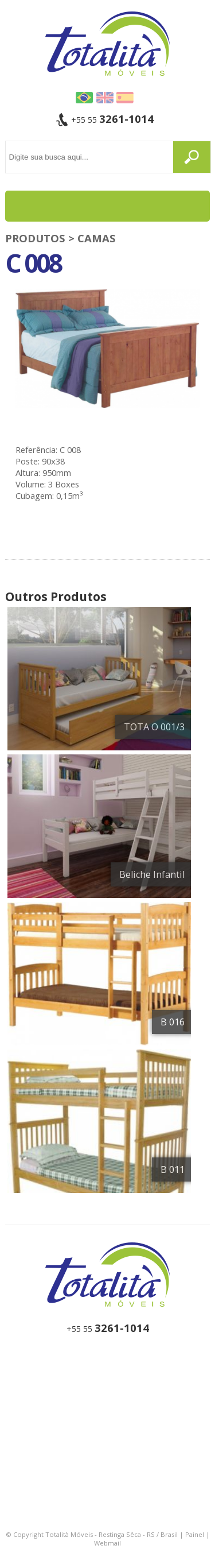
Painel (194, 1534)
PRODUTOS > (41, 238)
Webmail (107, 1543)
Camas (96, 238)
